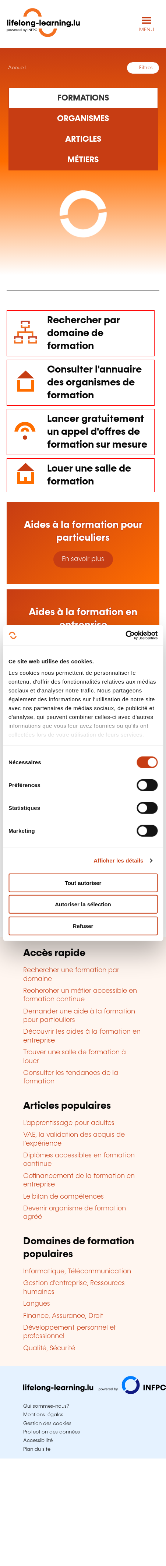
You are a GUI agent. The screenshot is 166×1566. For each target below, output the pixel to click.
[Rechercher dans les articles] (83, 139)
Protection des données (51, 1432)
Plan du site (36, 1449)
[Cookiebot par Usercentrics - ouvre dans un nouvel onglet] (125, 635)
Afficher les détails (118, 860)
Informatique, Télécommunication (77, 1271)
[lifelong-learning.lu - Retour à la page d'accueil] (43, 24)
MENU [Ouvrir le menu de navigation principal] (146, 29)
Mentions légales (43, 1414)
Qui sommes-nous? (46, 1406)
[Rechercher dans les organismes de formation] (83, 119)
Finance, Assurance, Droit (63, 1316)
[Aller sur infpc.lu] (94, 1392)
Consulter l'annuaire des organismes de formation (94, 383)
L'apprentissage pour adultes (68, 1123)
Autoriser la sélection (83, 904)
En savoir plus (83, 559)
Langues (36, 1304)
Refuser (83, 926)
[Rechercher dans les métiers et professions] (83, 160)
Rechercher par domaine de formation (83, 333)
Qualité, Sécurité (49, 1348)
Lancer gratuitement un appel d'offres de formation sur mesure (97, 432)
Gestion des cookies (47, 1423)
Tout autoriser (83, 882)
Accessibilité (38, 1440)
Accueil (16, 67)
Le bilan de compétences (63, 1196)
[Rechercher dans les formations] (83, 98)
